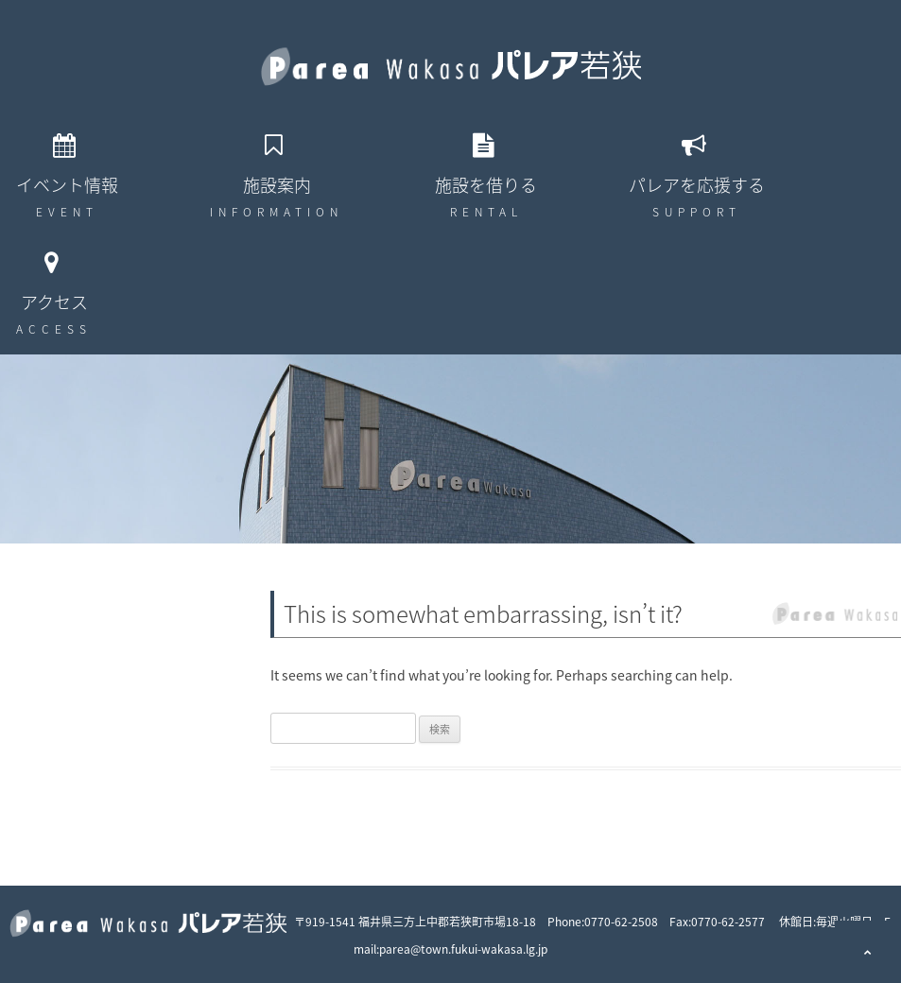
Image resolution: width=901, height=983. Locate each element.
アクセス (54, 302)
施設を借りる (486, 185)
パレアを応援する (697, 185)
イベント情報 (67, 185)
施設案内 (277, 185)
